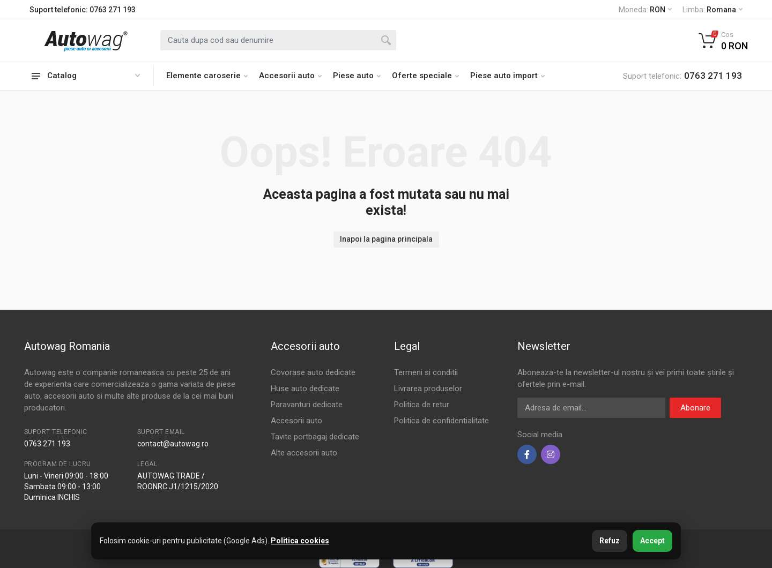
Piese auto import (507, 75)
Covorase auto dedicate (313, 372)
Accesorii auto (290, 75)
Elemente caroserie (207, 75)
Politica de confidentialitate (441, 420)
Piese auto (357, 75)
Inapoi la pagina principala (386, 239)
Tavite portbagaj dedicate (315, 437)
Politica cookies (300, 540)
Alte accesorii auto (304, 453)
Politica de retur (421, 404)
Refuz (609, 540)
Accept (652, 540)
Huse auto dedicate (305, 388)
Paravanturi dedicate (307, 404)
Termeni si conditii (426, 372)
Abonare (695, 408)
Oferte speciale (425, 75)
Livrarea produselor (428, 388)
